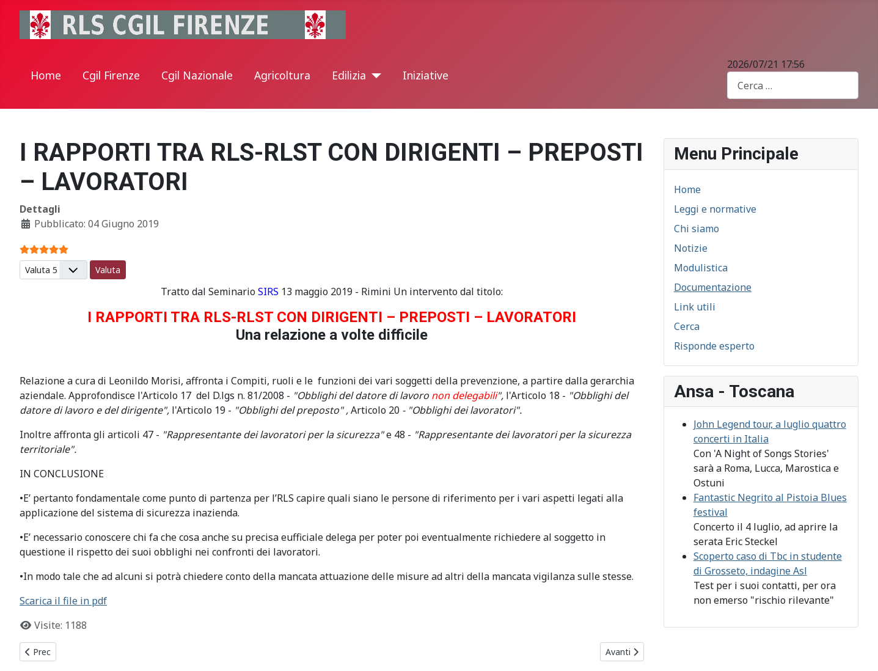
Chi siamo (696, 228)
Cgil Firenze (111, 75)
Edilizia (349, 75)
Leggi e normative (715, 209)
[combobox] (792, 85)
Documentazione (713, 287)
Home (46, 75)
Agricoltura (282, 75)
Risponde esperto (714, 346)
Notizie (691, 248)
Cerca (687, 326)
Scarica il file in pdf (63, 600)
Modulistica (701, 267)
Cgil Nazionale (197, 75)
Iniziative (425, 75)
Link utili (694, 307)
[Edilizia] (373, 75)
